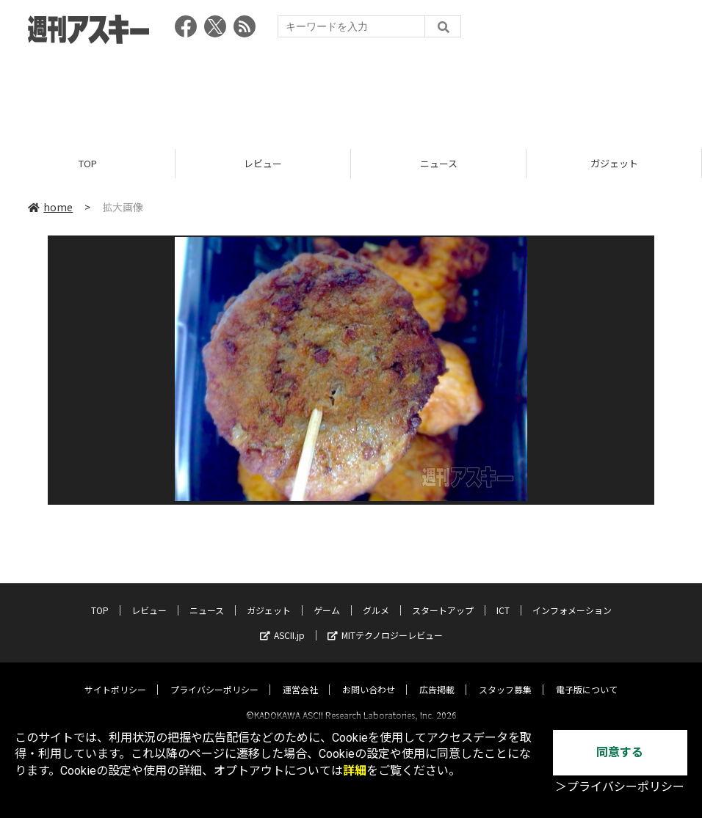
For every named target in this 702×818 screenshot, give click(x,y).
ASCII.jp (282, 622)
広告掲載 (437, 677)
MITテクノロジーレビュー (385, 622)
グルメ (376, 597)
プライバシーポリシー (214, 677)
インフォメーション (572, 597)
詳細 (354, 771)
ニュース (438, 163)
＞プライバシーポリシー (619, 787)
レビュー (263, 163)
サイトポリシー (115, 677)
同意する (619, 752)
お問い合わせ (368, 677)
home (50, 207)
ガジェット (614, 163)
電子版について (587, 677)
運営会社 (300, 677)
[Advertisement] (351, 92)
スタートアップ (443, 597)
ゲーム (327, 597)
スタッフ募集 (505, 677)
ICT (503, 597)
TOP (88, 163)
